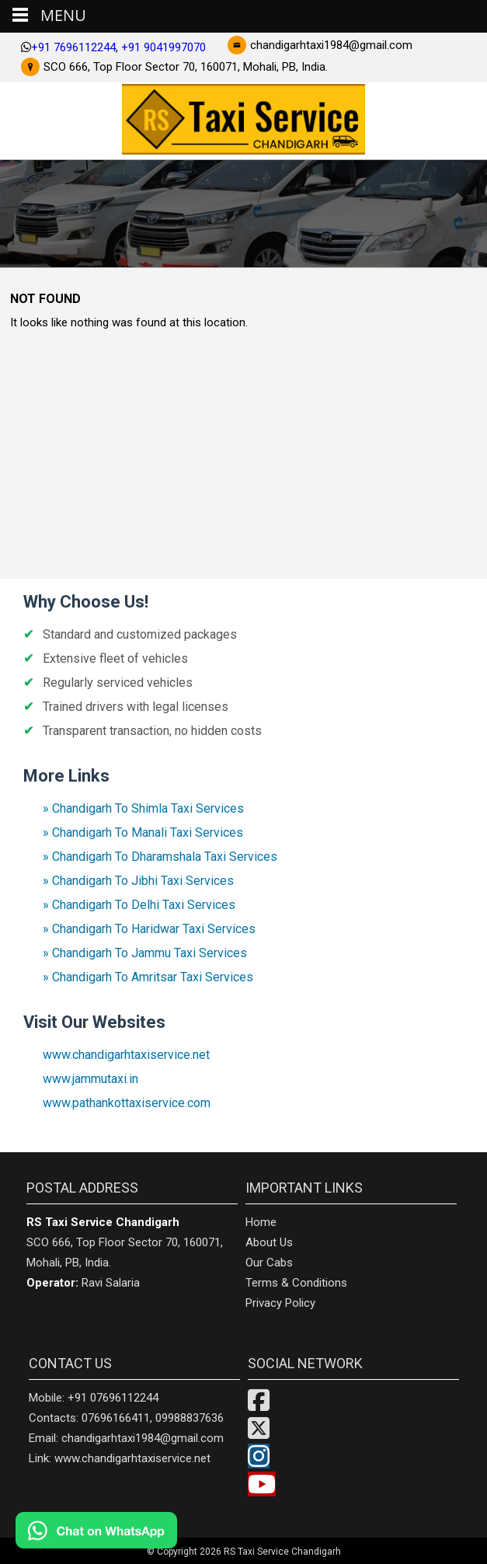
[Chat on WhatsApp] (140, 1530)
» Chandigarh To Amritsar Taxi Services (148, 977)
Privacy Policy (280, 1303)
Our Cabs (269, 1263)
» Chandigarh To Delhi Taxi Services (139, 904)
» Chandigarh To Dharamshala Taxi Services (160, 856)
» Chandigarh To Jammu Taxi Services (145, 953)
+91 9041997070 (163, 47)
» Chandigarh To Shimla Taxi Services (143, 808)
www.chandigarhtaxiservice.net (126, 1054)
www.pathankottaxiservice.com (126, 1102)
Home (261, 1222)
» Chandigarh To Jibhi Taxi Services (138, 880)
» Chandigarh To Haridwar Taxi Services (149, 928)
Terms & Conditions (296, 1283)
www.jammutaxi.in (90, 1078)
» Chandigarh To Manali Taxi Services (143, 832)
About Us (269, 1242)
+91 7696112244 (73, 47)
